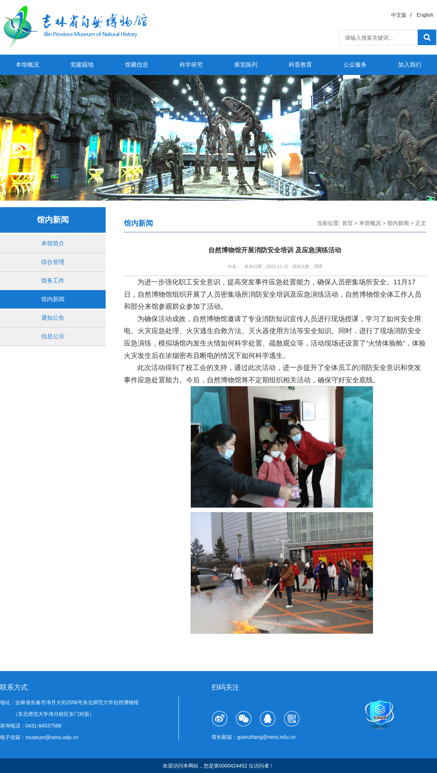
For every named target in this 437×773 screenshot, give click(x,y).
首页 (347, 223)
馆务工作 (52, 280)
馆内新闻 (52, 299)
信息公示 (52, 336)
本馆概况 (27, 65)
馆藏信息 (136, 65)
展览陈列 (245, 65)
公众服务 (355, 65)
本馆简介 (52, 243)
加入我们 (409, 65)
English (425, 15)
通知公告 (52, 318)
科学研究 (191, 65)
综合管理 (52, 262)
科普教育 (300, 65)
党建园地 (82, 65)
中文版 (398, 15)
